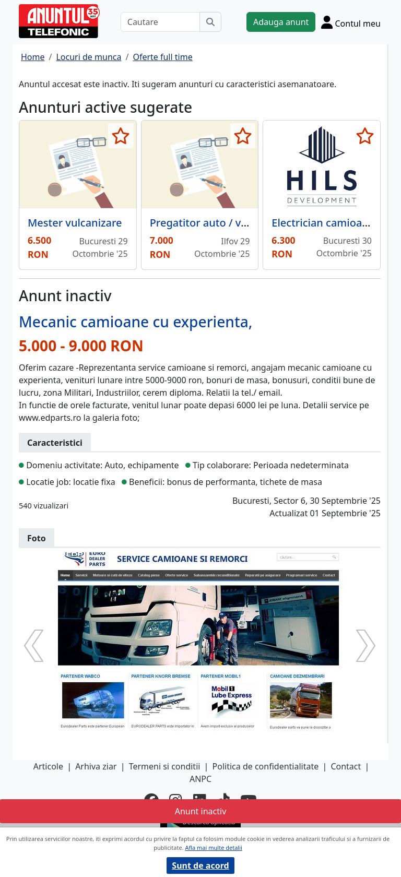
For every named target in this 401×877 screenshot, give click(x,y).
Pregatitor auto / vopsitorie (218, 223)
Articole (48, 766)
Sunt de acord (200, 865)
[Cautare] (160, 22)
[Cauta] (210, 22)
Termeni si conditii (164, 766)
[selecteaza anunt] (121, 135)
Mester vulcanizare (75, 223)
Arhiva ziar (95, 766)
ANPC (200, 779)
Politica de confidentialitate (266, 766)
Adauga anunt (281, 22)
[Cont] (351, 22)
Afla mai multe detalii (213, 847)
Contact (346, 766)
